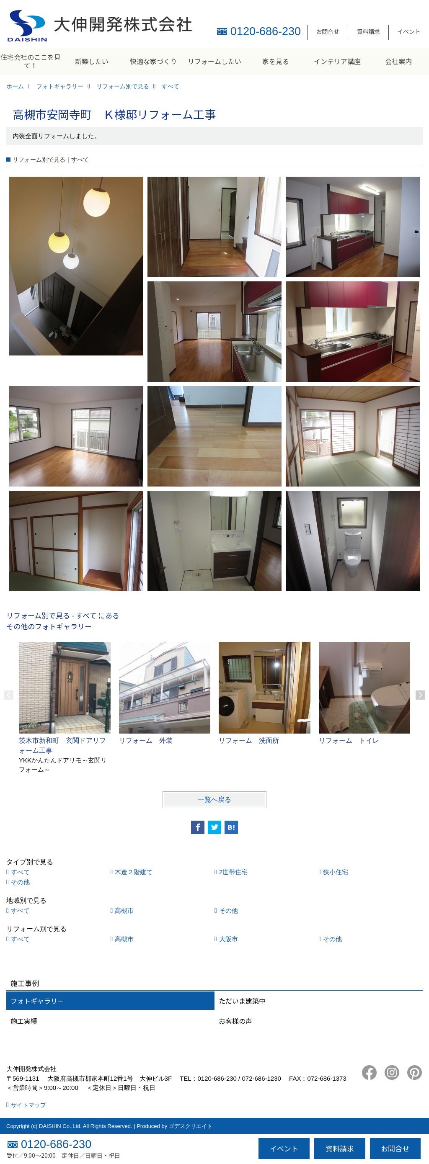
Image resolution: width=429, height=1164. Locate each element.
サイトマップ (28, 1105)
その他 (20, 882)
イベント (409, 31)
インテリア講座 (337, 61)
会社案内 (398, 61)
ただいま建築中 (242, 1001)
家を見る (275, 61)
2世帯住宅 (233, 872)
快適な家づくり (153, 61)
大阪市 (228, 939)
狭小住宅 (335, 872)
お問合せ (327, 31)
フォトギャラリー (37, 1001)
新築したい (92, 61)
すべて (20, 872)
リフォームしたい (214, 61)
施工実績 (23, 1021)
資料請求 (368, 31)
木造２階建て (133, 872)
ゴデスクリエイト (190, 1126)
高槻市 (124, 910)
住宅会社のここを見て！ (30, 61)
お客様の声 (235, 1021)
